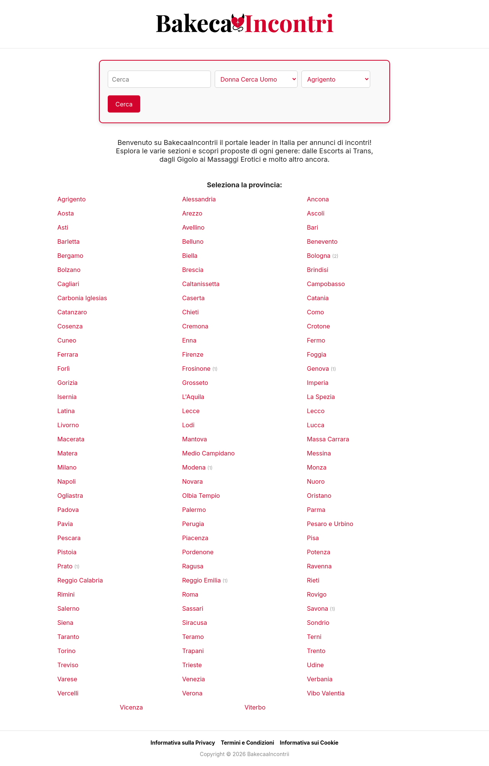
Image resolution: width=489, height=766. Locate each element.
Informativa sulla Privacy (183, 742)
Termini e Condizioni (247, 742)
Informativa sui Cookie (309, 742)
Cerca (124, 104)
